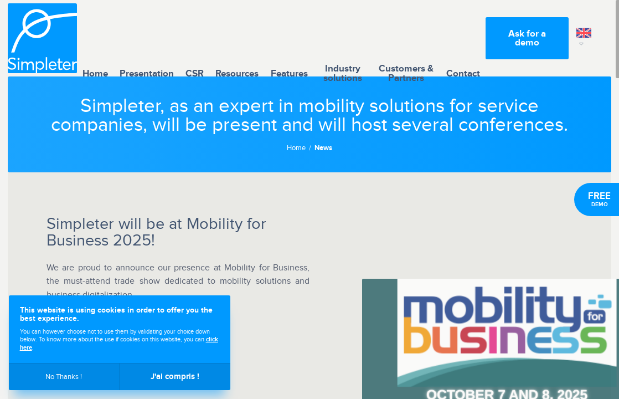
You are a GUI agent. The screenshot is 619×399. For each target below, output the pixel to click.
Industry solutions (342, 38)
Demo (599, 199)
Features (289, 38)
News (323, 148)
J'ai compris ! (175, 376)
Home (95, 38)
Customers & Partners (406, 38)
